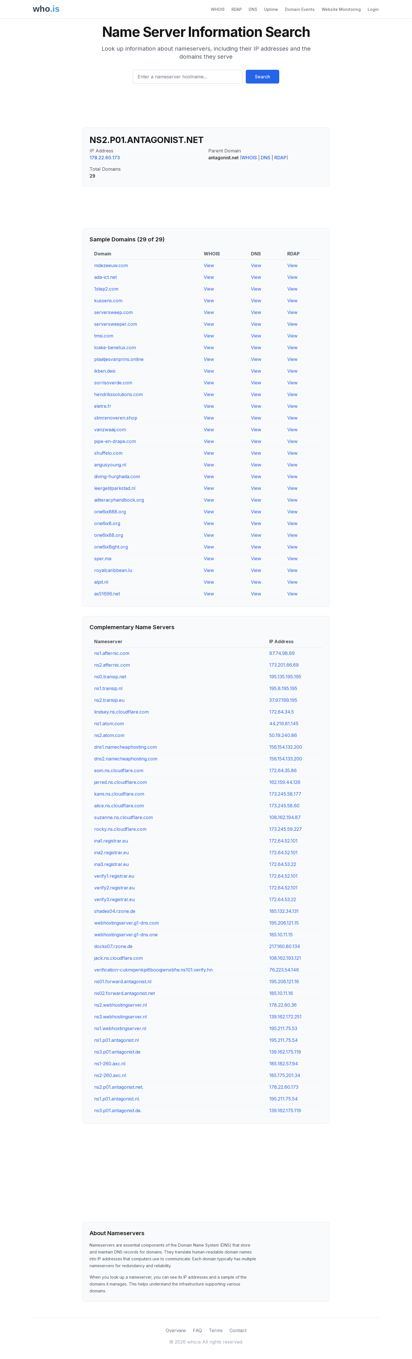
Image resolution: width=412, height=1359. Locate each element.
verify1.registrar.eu (114, 876)
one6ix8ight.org (111, 547)
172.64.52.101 (283, 841)
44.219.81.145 (283, 723)
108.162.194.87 (285, 817)
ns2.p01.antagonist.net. (118, 1087)
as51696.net (107, 594)
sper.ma (102, 558)
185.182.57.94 (283, 1063)
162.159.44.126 (284, 782)
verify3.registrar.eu (114, 899)
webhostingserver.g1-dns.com (126, 923)
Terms (216, 1330)
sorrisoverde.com (113, 383)
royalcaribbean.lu (113, 570)
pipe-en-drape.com (115, 441)
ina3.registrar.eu (111, 864)
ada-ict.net (105, 277)
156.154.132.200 (285, 747)
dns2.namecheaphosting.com (125, 759)
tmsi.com (103, 336)
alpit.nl (101, 582)
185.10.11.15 (281, 934)
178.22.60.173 (105, 157)
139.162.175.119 (285, 1052)
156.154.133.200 (285, 759)
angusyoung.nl (110, 465)
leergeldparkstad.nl (114, 488)
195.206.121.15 (284, 923)
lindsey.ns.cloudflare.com (121, 712)
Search (262, 77)
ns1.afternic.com (111, 653)
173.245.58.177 (285, 794)
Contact (237, 1330)
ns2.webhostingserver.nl (120, 1005)
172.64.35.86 (283, 770)
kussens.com (108, 300)
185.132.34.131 (284, 911)
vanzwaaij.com (110, 429)
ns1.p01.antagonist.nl (116, 1040)
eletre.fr (102, 406)
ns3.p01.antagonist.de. (118, 1110)
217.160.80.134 (284, 946)
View (209, 265)
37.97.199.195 (283, 700)
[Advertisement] (206, 108)
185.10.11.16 (281, 993)
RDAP (236, 9)
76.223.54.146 (284, 970)
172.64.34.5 (281, 712)
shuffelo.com (108, 453)
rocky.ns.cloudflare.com (120, 829)
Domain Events (300, 9)
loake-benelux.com (115, 347)
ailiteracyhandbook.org (119, 500)
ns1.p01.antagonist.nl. (117, 1099)
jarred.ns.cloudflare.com (120, 782)
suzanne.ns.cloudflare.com (123, 817)
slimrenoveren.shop (115, 418)
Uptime (271, 9)
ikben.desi (104, 371)
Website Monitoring (341, 9)
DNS (253, 9)
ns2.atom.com (109, 735)
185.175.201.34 (284, 1075)
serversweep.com (113, 312)
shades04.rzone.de (114, 911)
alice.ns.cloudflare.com (119, 805)
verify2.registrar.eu (114, 888)
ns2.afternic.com (112, 665)
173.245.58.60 (284, 805)
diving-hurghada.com (117, 476)
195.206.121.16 (284, 981)
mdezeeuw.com (111, 265)
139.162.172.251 (285, 1017)
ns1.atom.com (109, 723)
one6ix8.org (107, 523)
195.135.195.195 (285, 677)
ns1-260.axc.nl (109, 1063)
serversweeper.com (115, 324)
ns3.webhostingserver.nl (120, 1017)
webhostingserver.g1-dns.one (126, 934)
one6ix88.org (108, 535)
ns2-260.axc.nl (110, 1075)
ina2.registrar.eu (111, 852)
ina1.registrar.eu (111, 841)
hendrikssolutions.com (118, 394)
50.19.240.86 (283, 735)
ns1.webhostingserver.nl (120, 1028)
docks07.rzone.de (113, 946)
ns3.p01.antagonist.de (117, 1052)
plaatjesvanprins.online (119, 359)
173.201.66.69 (284, 665)
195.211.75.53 (283, 1028)
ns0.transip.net (110, 677)
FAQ (197, 1330)
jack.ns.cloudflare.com (118, 958)
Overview (176, 1330)
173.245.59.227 (285, 829)
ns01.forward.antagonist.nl (122, 981)
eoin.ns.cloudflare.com (118, 770)
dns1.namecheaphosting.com (125, 747)
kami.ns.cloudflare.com (119, 794)
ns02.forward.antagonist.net (124, 993)
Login (373, 9)
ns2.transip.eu (109, 700)
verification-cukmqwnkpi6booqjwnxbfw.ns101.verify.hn (153, 970)
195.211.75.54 (283, 1040)
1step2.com (106, 289)
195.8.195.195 (283, 688)
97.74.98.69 (282, 653)
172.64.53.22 (282, 864)
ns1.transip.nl (108, 688)
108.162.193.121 (285, 958)
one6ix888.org (110, 511)
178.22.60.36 (283, 1005)
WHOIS (218, 9)
